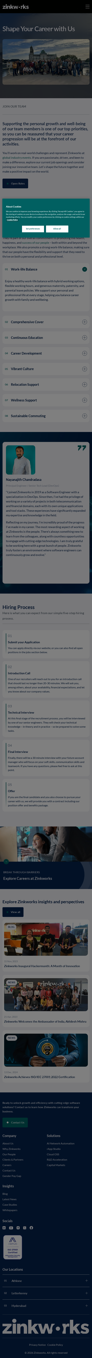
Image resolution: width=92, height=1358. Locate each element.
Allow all (57, 229)
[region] (46, 218)
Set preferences (33, 229)
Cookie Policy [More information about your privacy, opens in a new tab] (12, 220)
